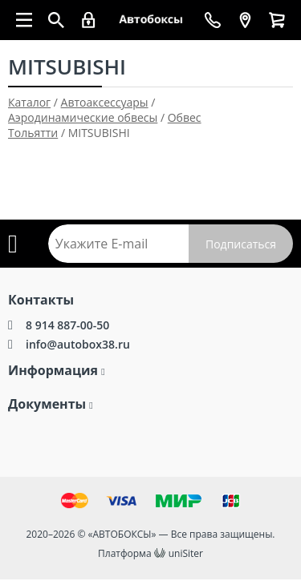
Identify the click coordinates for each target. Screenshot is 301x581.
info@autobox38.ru (78, 344)
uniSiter (186, 553)
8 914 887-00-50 (67, 325)
